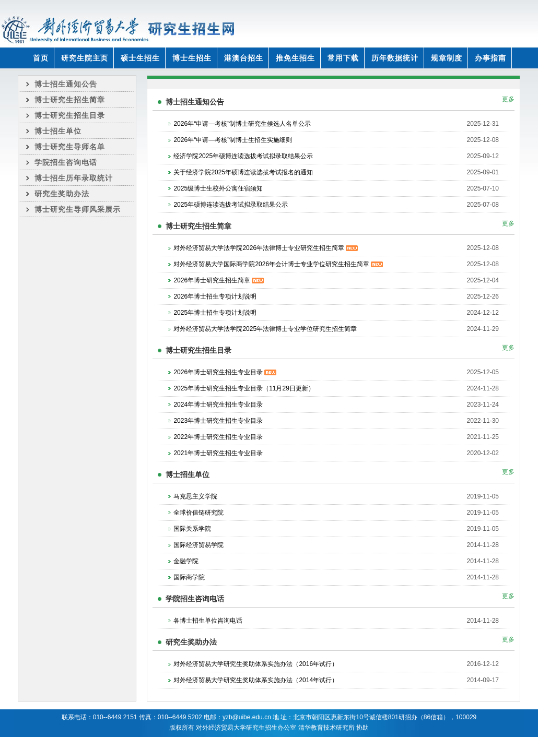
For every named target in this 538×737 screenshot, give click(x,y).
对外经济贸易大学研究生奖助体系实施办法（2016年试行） (255, 664)
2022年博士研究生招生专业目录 (218, 437)
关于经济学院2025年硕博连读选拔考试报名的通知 (243, 172)
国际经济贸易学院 (198, 545)
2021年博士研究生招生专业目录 (218, 453)
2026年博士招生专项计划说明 (214, 296)
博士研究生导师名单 (69, 146)
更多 (508, 99)
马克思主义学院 (195, 496)
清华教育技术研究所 (326, 727)
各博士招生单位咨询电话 (207, 620)
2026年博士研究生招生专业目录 (224, 372)
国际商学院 (189, 577)
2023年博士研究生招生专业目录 (218, 420)
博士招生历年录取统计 (73, 178)
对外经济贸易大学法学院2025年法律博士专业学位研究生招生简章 (265, 328)
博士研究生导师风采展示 (77, 209)
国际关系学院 (192, 528)
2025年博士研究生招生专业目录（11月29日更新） (243, 388)
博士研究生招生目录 (69, 115)
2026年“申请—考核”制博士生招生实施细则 (232, 140)
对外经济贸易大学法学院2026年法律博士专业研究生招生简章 (265, 248)
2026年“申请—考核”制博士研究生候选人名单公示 (242, 123)
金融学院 (185, 561)
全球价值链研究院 (198, 512)
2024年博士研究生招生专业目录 (218, 404)
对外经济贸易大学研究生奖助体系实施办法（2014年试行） (255, 680)
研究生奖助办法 (61, 193)
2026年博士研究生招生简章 (218, 280)
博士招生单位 (57, 131)
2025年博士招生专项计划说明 (214, 312)
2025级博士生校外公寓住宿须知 (218, 188)
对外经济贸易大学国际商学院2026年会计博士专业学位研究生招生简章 (278, 264)
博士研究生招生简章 (69, 100)
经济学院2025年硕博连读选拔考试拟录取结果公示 (243, 156)
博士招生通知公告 (65, 84)
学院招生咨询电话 (65, 162)
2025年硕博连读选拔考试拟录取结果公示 (230, 204)
